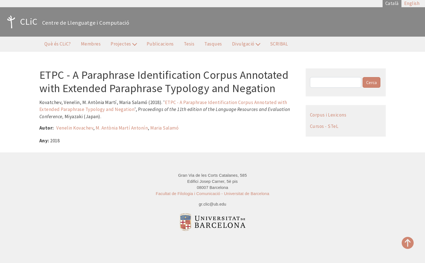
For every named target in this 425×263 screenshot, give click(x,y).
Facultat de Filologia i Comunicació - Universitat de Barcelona (212, 193)
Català (392, 3)
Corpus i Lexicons (328, 115)
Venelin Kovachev (74, 128)
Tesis (189, 44)
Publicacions (160, 44)
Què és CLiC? (57, 44)
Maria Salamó (164, 128)
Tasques (213, 44)
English (412, 3)
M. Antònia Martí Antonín (122, 128)
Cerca (371, 82)
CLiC (21, 22)
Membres (91, 44)
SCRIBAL (279, 44)
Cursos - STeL (324, 126)
